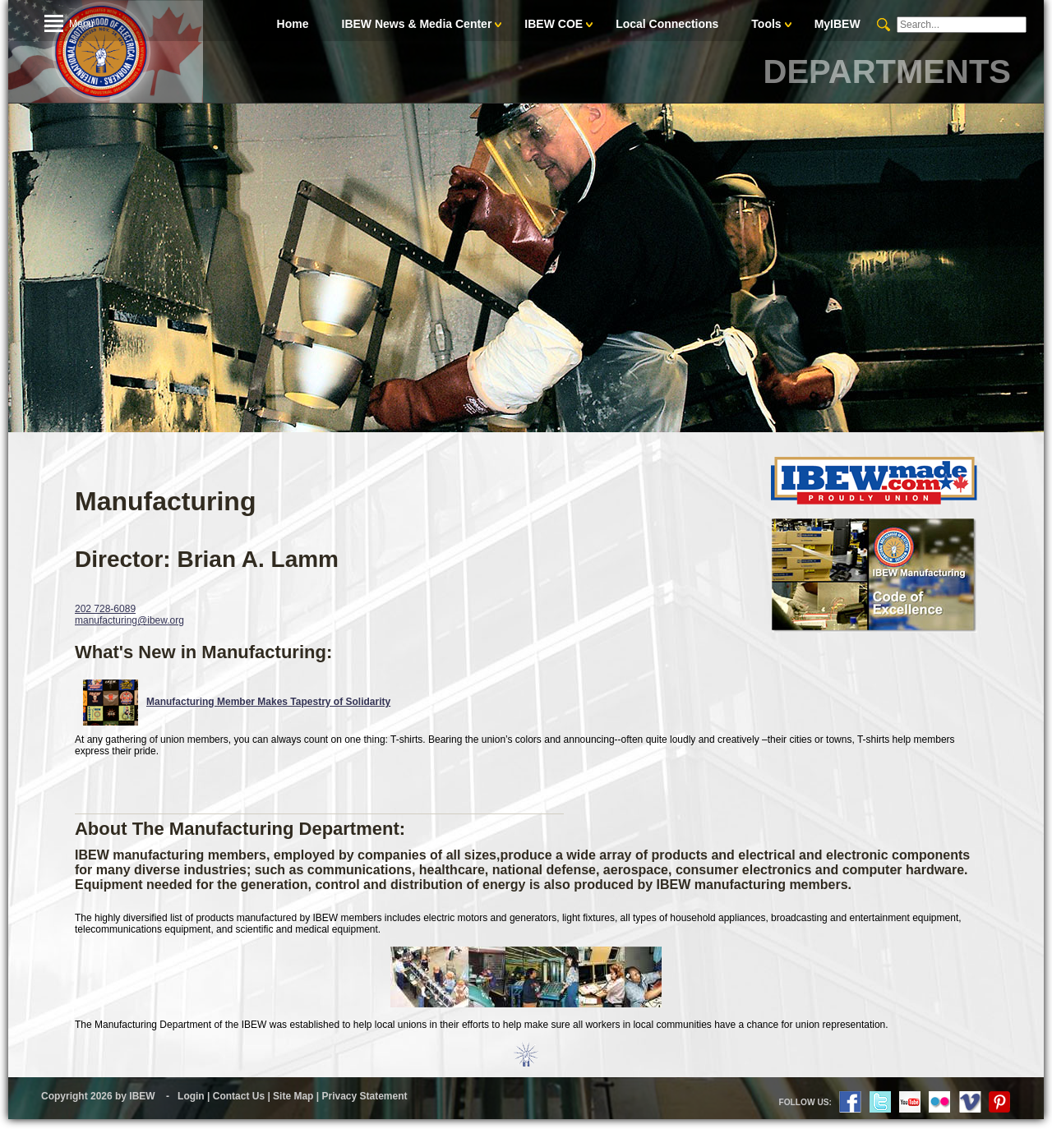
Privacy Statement (364, 1096)
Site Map (293, 1096)
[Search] (962, 24)
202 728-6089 (105, 609)
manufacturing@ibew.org (129, 620)
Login (191, 1096)
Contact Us (239, 1096)
